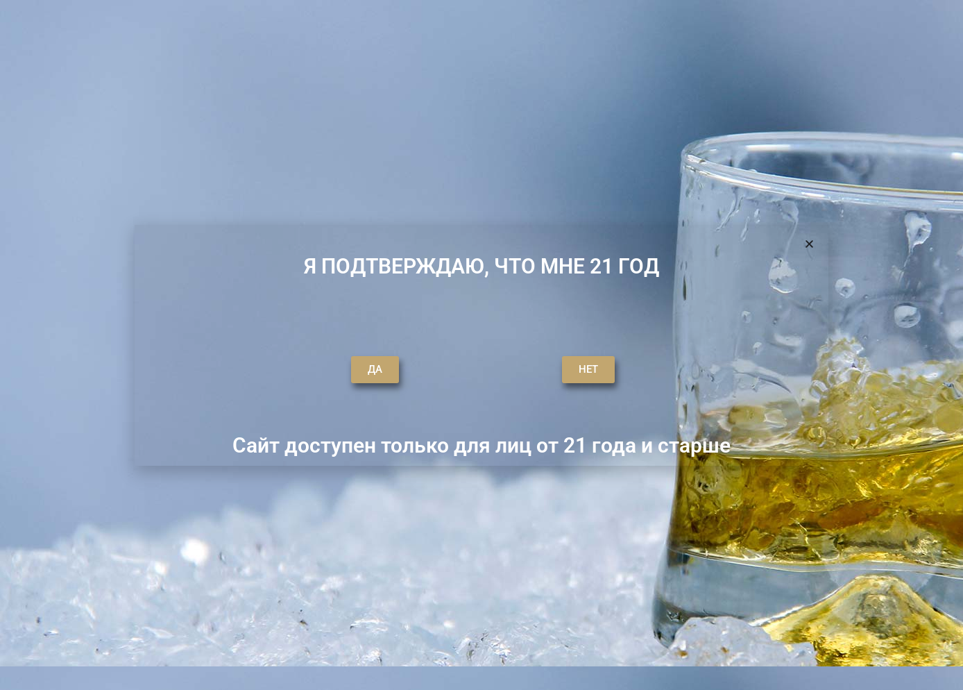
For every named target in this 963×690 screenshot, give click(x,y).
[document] (481, 345)
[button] (809, 244)
